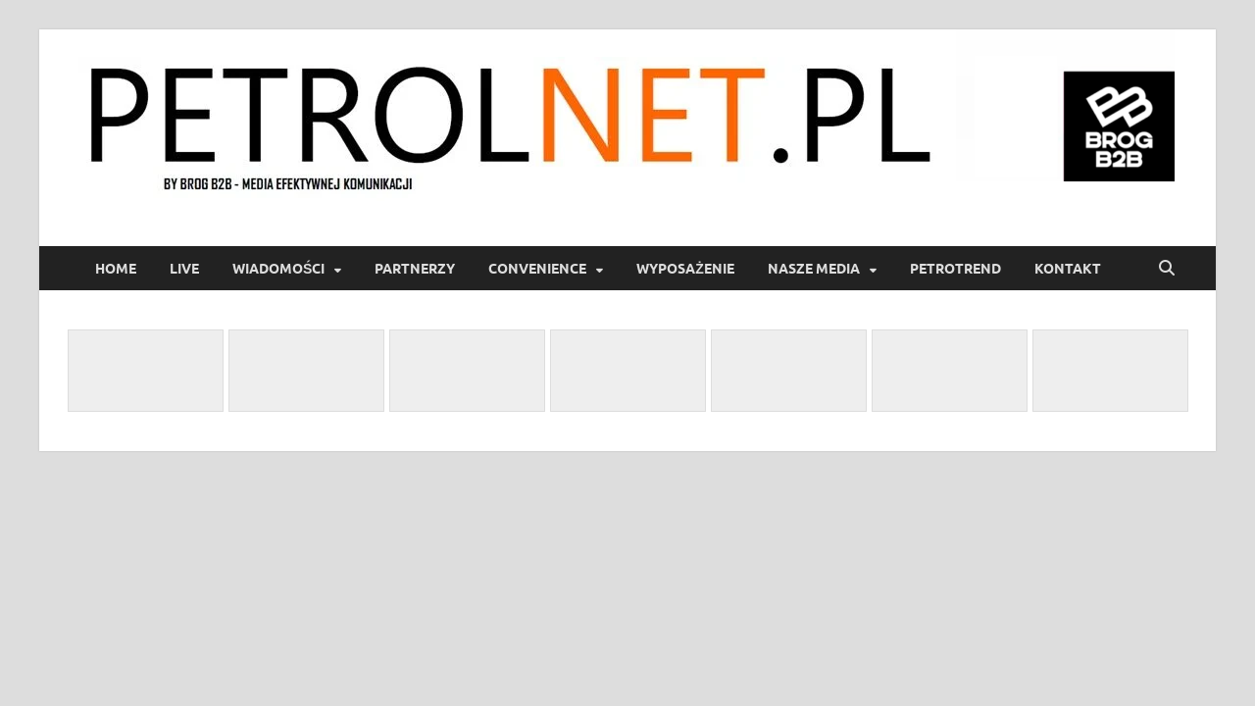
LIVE (184, 269)
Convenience (537, 269)
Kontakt (1067, 269)
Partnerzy (415, 269)
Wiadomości (278, 269)
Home (115, 269)
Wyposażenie (685, 269)
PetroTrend (955, 269)
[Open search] (1166, 268)
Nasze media (814, 269)
